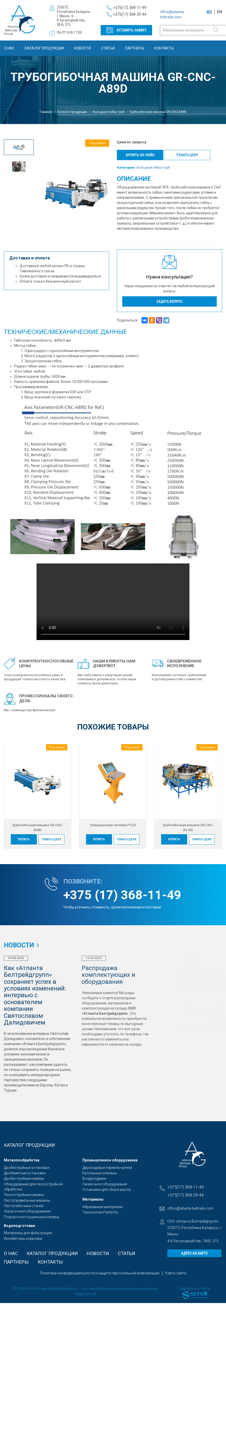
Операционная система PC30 (113, 825)
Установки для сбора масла (106, 1189)
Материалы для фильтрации (28, 1233)
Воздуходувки (94, 1178)
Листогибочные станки (24, 1206)
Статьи (108, 48)
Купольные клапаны (99, 1173)
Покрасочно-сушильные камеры (31, 1217)
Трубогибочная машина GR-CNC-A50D (37, 827)
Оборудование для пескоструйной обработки (33, 1186)
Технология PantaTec (100, 1212)
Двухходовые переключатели (107, 1168)
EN (219, 12)
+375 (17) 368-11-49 (122, 895)
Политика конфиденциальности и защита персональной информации (99, 1273)
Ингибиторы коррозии (23, 1238)
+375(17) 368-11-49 (129, 7)
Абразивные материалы (102, 1207)
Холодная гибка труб (153, 167)
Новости (82, 48)
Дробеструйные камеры (24, 1178)
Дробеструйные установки (26, 1168)
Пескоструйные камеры (24, 1195)
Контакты (164, 48)
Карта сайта (175, 1273)
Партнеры (134, 48)
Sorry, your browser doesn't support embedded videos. (113, 601)
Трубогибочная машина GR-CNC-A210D (188, 827)
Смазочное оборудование (104, 1184)
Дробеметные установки (25, 1173)
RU (209, 12)
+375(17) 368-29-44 (129, 14)
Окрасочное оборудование (27, 1211)
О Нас (9, 48)
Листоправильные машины (27, 1200)
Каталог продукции (44, 48)
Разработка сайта (194, 1289)
